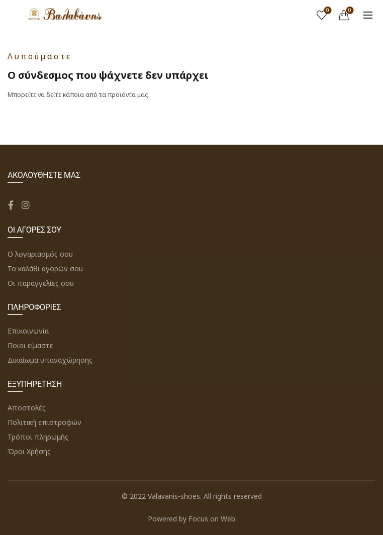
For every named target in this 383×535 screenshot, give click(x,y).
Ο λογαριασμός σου (40, 254)
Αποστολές (27, 407)
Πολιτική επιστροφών (44, 422)
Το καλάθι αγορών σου (45, 268)
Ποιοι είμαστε (30, 345)
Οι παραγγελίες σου (41, 283)
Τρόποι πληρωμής (38, 437)
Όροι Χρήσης (29, 451)
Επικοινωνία (28, 331)
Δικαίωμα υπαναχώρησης (50, 360)
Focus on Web (211, 518)
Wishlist (327, 11)
